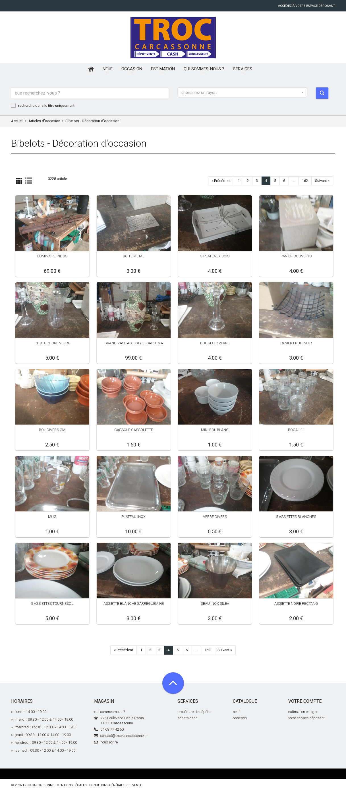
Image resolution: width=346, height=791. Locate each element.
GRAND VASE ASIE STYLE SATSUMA (133, 343)
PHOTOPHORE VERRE (52, 343)
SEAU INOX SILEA (215, 603)
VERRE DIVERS (215, 517)
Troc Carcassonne (38, 785)
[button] (242, 92)
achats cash (187, 718)
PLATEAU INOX (133, 517)
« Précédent (221, 181)
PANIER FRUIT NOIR (296, 343)
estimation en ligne (303, 712)
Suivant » (322, 181)
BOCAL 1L (296, 430)
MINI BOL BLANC (215, 430)
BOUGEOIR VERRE (214, 343)
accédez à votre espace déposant (306, 6)
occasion (240, 718)
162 (305, 181)
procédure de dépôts (193, 712)
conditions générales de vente (115, 785)
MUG (52, 517)
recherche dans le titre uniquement (42, 105)
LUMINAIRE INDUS (52, 256)
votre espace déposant (306, 718)
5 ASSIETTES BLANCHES (296, 517)
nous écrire (109, 742)
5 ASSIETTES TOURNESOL (52, 603)
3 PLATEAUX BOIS (214, 256)
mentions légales (72, 785)
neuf (236, 712)
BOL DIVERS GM (52, 430)
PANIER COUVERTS (296, 256)
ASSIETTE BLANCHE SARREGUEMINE (133, 603)
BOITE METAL (133, 256)
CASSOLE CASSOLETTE (133, 430)
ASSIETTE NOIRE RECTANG (296, 603)
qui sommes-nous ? (109, 712)
